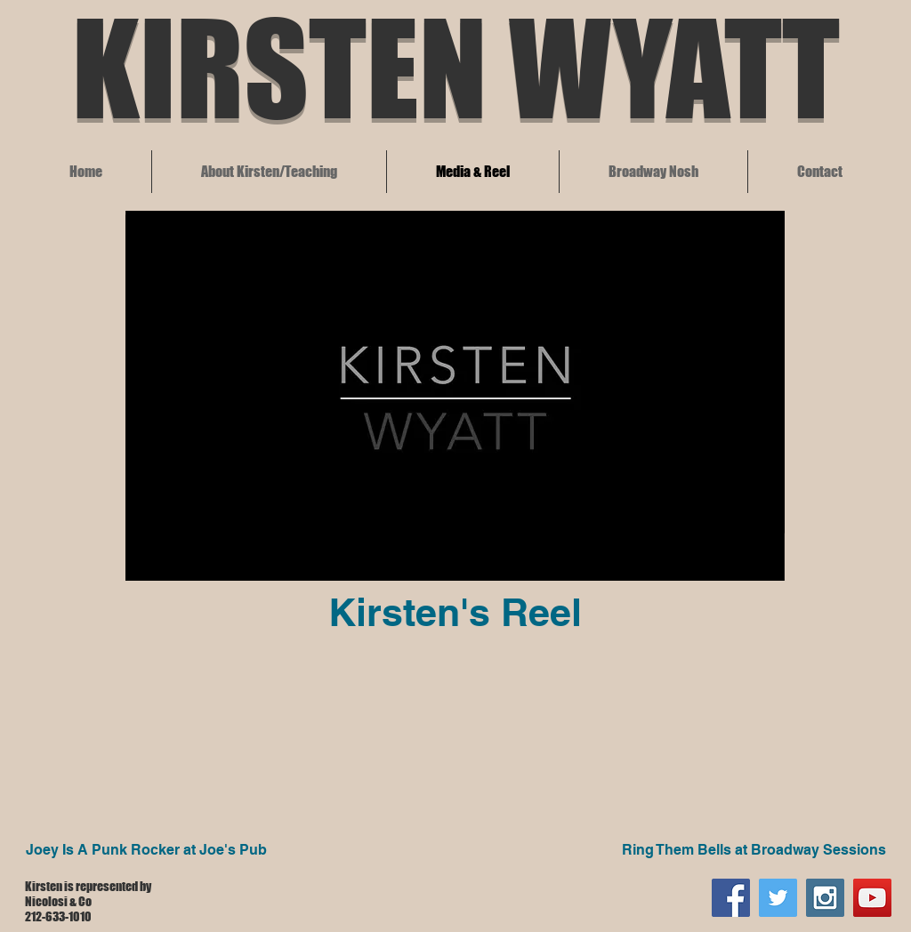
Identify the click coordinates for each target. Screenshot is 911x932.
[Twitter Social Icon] (778, 898)
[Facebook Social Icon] (731, 898)
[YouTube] (872, 898)
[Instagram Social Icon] (825, 898)
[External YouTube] (160, 732)
